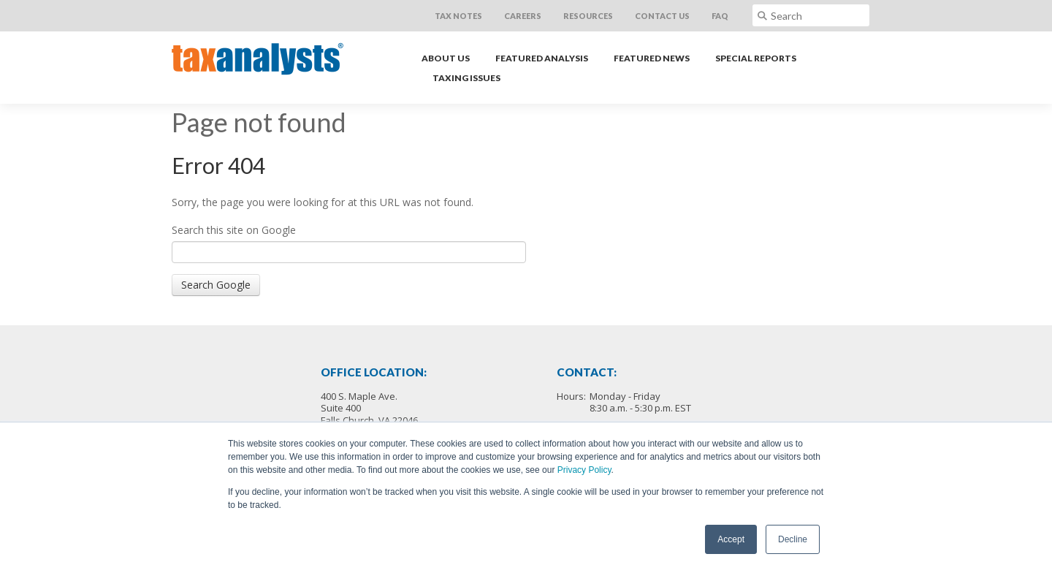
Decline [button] (792, 539)
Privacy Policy (584, 470)
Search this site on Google (234, 230)
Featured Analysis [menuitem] (541, 58)
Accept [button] (730, 539)
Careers (522, 15)
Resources (588, 15)
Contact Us (662, 15)
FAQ (720, 15)
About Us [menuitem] (446, 58)
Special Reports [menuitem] (755, 58)
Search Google (216, 285)
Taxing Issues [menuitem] (466, 77)
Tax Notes (458, 15)
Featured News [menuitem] (652, 58)
